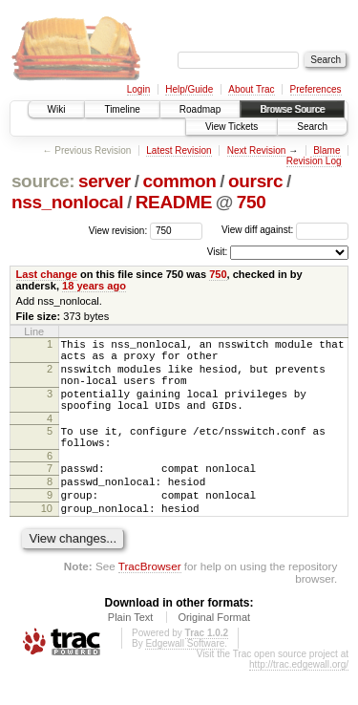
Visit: (217, 251)
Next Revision (256, 150)
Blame (326, 150)
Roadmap (200, 109)
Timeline (121, 109)
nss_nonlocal (67, 202)
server (104, 181)
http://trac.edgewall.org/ (298, 699)
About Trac (251, 89)
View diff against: (284, 229)
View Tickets (231, 126)
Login (138, 89)
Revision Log (314, 161)
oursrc (255, 181)
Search (312, 126)
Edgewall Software (184, 678)
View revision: (118, 229)
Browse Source (292, 109)
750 (251, 202)
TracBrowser (149, 600)
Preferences (316, 89)
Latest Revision (178, 150)
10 (47, 539)
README (174, 202)
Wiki (57, 109)
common (179, 181)
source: (42, 181)
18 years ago (94, 285)
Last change (46, 274)
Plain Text (131, 651)
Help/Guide (189, 89)
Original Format (214, 651)
